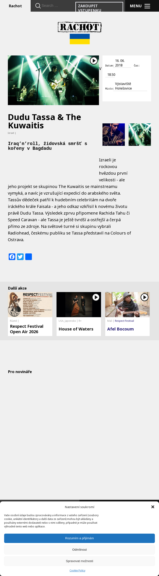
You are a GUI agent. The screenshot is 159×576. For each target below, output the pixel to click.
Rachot (15, 5)
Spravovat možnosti (79, 561)
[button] (153, 507)
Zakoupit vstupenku (89, 8)
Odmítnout (79, 549)
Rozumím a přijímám (79, 538)
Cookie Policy (77, 570)
